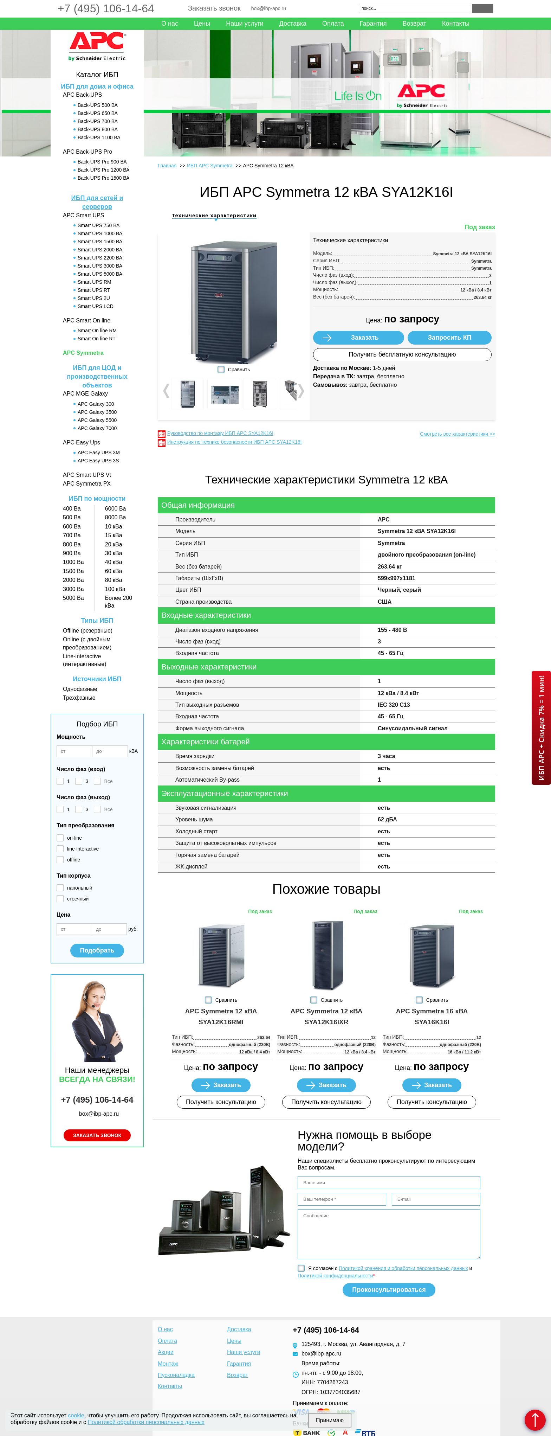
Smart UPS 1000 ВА (100, 233)
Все (108, 781)
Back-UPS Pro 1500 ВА (103, 178)
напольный (79, 888)
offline (73, 860)
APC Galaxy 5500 (97, 420)
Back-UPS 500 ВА (98, 105)
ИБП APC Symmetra (210, 165)
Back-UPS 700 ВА (98, 121)
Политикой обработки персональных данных (145, 1422)
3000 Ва (73, 589)
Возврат (415, 23)
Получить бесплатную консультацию (402, 354)
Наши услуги (244, 23)
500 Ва (72, 517)
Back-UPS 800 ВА (98, 129)
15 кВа (113, 535)
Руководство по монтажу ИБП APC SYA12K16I (220, 433)
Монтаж (168, 1364)
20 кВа (113, 544)
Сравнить (239, 369)
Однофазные (80, 689)
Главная (167, 165)
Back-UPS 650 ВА (98, 113)
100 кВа (115, 589)
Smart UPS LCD (96, 306)
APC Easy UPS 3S (98, 460)
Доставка (292, 23)
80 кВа (113, 580)
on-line (74, 838)
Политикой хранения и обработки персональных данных (403, 1268)
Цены (202, 23)
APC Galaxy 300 (96, 404)
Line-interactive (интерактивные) (84, 660)
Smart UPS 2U (94, 298)
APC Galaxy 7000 (97, 428)
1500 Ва (73, 571)
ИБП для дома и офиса (97, 86)
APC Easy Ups (81, 442)
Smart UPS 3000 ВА (100, 266)
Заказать (365, 337)
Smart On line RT (97, 338)
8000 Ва (115, 517)
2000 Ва (73, 580)
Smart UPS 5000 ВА (100, 274)
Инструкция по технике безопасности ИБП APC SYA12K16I (234, 442)
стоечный (78, 899)
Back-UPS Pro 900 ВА (102, 162)
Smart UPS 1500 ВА (100, 241)
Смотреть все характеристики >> (457, 434)
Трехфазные (79, 698)
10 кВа (113, 527)
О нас (169, 23)
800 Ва (72, 544)
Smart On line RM (97, 330)
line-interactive (83, 849)
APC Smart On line (86, 320)
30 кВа (113, 553)
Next (300, 391)
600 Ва (72, 527)
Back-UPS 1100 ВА (99, 137)
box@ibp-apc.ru (268, 8)
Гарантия (373, 23)
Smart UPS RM (94, 282)
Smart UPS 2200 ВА (100, 258)
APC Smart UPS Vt (87, 475)
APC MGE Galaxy (85, 394)
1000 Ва (73, 562)
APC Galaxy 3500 (97, 412)
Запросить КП (450, 337)
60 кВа (113, 571)
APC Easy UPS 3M (99, 452)
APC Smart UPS (83, 215)
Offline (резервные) (87, 631)
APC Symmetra (83, 353)
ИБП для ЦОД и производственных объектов (97, 376)
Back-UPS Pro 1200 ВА (103, 170)
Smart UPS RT (94, 290)
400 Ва (72, 509)
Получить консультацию (221, 1101)
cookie (76, 1415)
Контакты (455, 23)
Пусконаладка (176, 1375)
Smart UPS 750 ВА (98, 225)
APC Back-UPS (82, 95)
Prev (167, 391)
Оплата (333, 23)
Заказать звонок (214, 8)
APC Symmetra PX (87, 484)
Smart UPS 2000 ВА (100, 249)
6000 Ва (115, 509)
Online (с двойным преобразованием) (87, 643)
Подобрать (97, 950)
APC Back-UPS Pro (87, 152)
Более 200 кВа (118, 602)
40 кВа (113, 562)
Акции (166, 1352)
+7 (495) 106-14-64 (106, 8)
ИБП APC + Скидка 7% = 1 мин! (541, 728)
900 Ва (72, 553)
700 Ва (72, 535)
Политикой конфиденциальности (335, 1275)
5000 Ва (73, 598)
